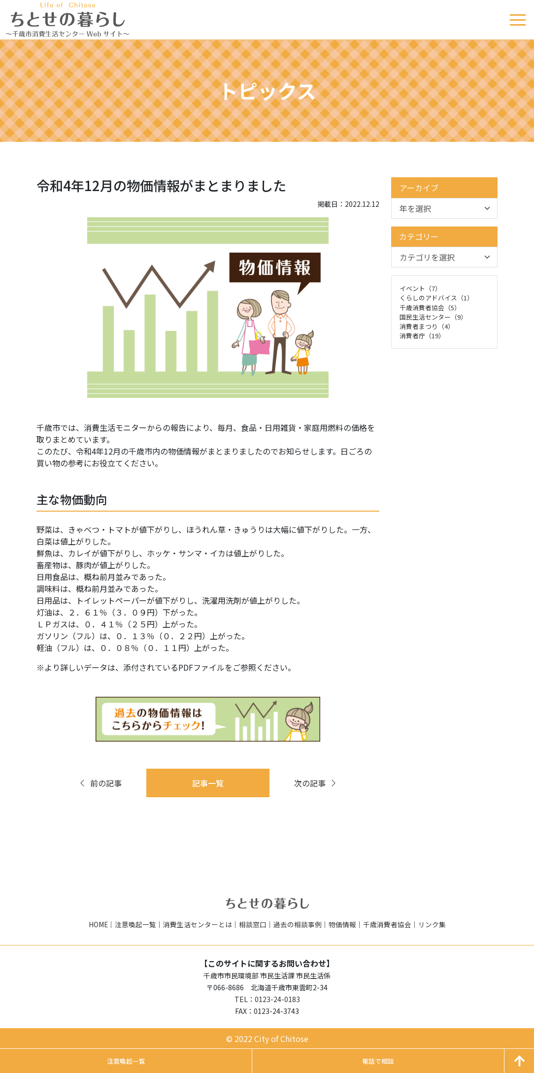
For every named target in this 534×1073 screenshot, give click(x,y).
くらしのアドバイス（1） (436, 297)
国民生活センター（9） (433, 317)
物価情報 (342, 924)
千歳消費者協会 (387, 924)
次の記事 (315, 783)
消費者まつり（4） (427, 326)
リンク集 (432, 924)
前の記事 (100, 783)
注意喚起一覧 (135, 924)
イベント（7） (420, 288)
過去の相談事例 (297, 924)
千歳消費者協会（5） (430, 307)
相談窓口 (253, 924)
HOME (98, 924)
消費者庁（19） (422, 335)
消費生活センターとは (197, 924)
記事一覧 (208, 783)
